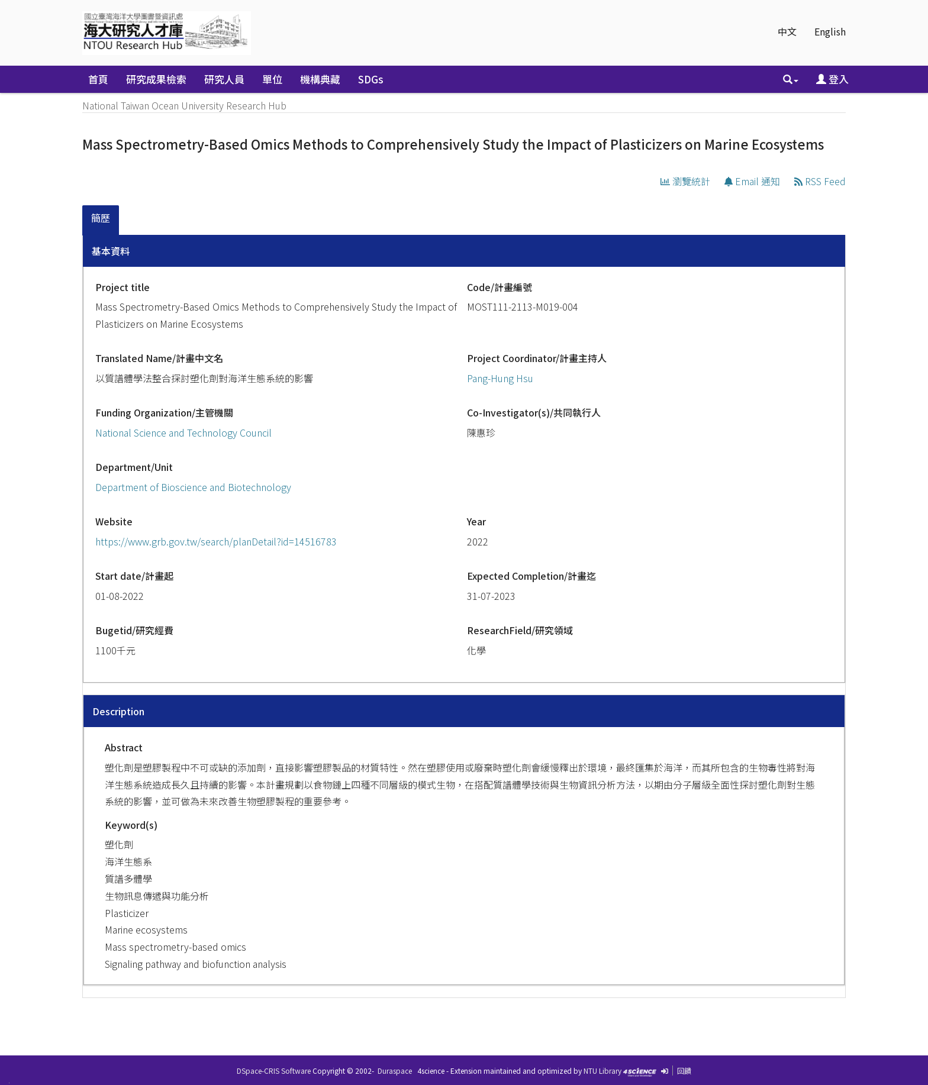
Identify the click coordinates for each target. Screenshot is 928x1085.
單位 (272, 79)
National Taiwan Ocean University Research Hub (184, 105)
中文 (787, 31)
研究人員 (224, 79)
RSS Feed (820, 181)
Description (118, 711)
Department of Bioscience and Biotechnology (193, 487)
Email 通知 (752, 181)
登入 (832, 79)
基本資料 (111, 251)
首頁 (98, 79)
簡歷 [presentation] (100, 218)
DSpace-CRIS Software (274, 1070)
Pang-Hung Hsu (500, 378)
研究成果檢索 (156, 79)
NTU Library (602, 1070)
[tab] (101, 220)
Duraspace (395, 1070)
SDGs (371, 79)
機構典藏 (320, 79)
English (830, 31)
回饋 (684, 1070)
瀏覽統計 (685, 181)
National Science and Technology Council (183, 432)
